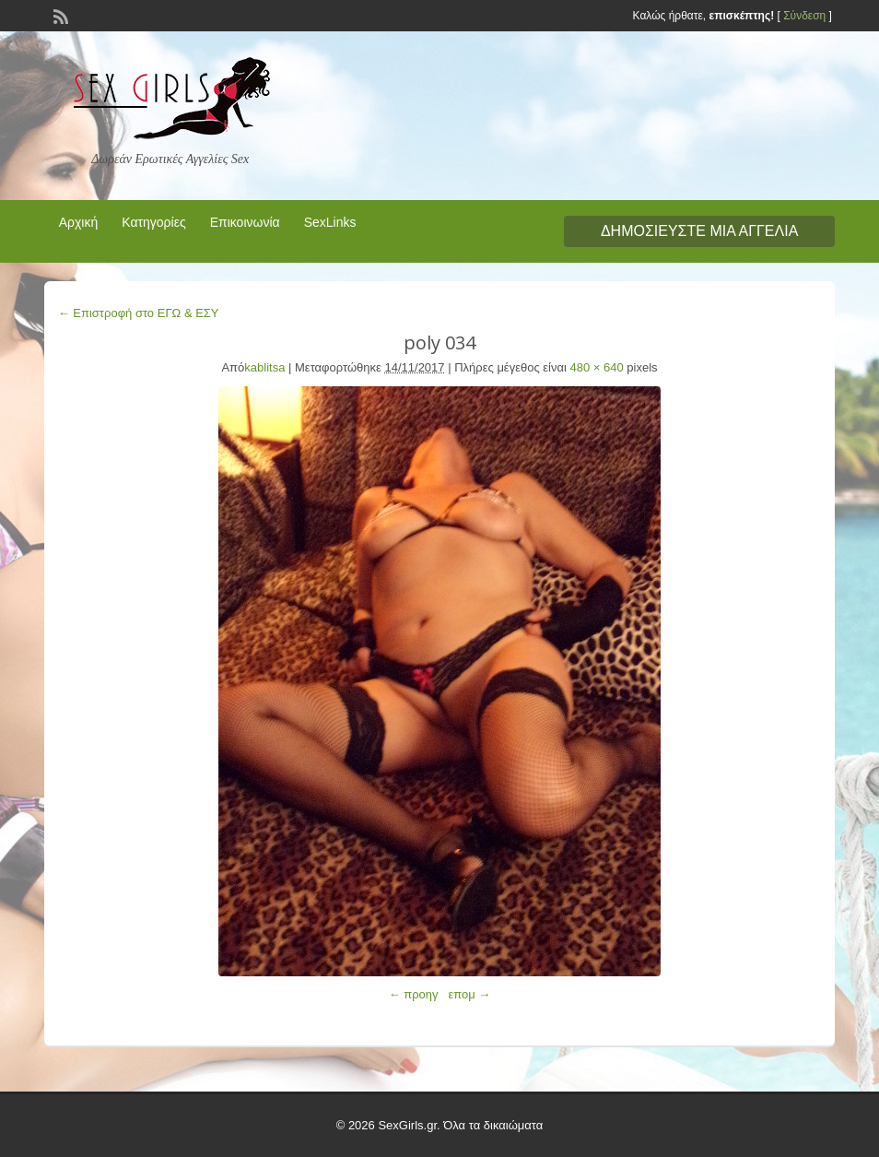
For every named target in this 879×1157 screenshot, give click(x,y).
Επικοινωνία (245, 222)
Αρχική (79, 222)
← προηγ (414, 994)
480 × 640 (597, 367)
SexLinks (330, 222)
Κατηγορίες (153, 222)
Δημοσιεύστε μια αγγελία (699, 231)
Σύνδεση (804, 15)
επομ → (469, 994)
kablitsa (264, 367)
